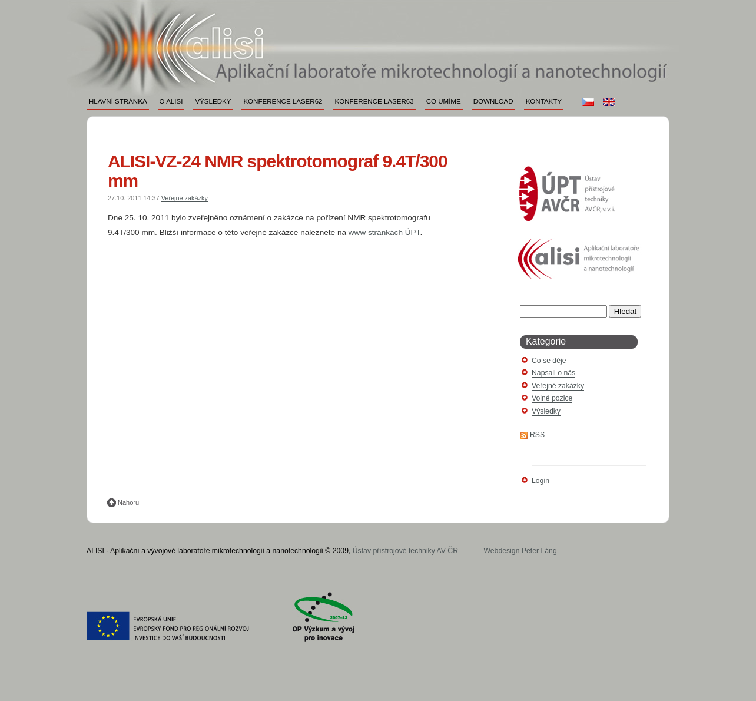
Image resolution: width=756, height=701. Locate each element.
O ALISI (171, 101)
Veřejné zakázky (184, 197)
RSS (537, 435)
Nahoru (128, 502)
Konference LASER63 (374, 101)
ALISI (369, 27)
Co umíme (443, 101)
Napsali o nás (553, 373)
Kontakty (544, 101)
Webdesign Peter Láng (519, 551)
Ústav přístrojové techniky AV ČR (405, 551)
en (609, 101)
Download (493, 101)
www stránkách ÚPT (384, 232)
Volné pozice (552, 398)
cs (588, 101)
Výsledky (213, 101)
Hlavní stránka (118, 101)
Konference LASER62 (282, 101)
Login (540, 481)
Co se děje (549, 360)
